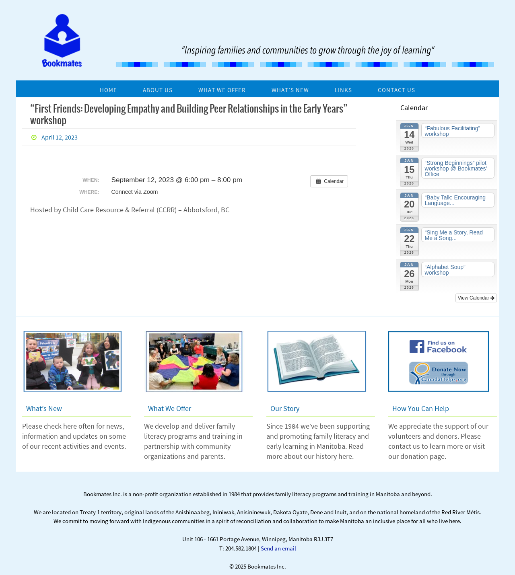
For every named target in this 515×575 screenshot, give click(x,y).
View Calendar (476, 298)
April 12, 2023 (59, 137)
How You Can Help (420, 408)
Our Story (284, 408)
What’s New (44, 408)
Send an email (278, 548)
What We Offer (169, 408)
